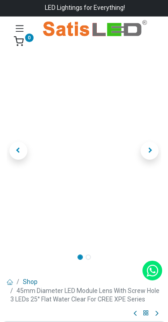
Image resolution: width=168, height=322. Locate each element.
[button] (18, 150)
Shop (30, 281)
